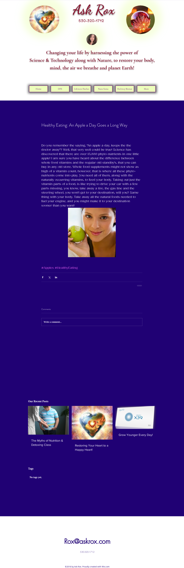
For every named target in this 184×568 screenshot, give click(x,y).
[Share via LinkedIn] (56, 277)
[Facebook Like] (150, 73)
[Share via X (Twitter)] (49, 277)
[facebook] (83, 558)
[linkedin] (91, 558)
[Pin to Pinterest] (148, 80)
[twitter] (87, 558)
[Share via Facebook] (42, 277)
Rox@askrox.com (87, 541)
